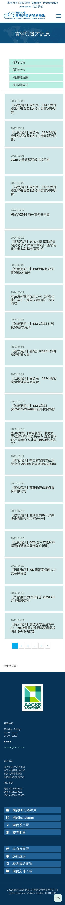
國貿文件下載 (19, 871)
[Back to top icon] (58, 898)
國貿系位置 (17, 825)
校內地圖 (16, 832)
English (36, 2)
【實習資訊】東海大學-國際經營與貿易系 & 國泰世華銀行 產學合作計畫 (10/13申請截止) (33, 245)
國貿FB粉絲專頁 (21, 810)
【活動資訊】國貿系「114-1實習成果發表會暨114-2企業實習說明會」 (33, 108)
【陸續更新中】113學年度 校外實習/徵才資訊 (32, 270)
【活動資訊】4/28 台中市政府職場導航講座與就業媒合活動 (33, 544)
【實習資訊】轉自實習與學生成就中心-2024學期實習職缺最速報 (33, 462)
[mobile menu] (59, 16)
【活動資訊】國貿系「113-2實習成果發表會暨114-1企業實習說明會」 (33, 136)
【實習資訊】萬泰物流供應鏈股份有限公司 (32, 489)
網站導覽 (25, 2)
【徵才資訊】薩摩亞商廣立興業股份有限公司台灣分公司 (32, 516)
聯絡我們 (38, 6)
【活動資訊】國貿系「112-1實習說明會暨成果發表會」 (33, 380)
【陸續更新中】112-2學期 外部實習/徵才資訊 (32, 325)
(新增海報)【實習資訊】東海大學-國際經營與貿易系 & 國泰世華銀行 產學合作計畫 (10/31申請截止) (33, 438)
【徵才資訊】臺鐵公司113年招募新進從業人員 (34, 352)
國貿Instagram (20, 817)
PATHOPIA (50, 893)
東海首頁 (12, 2)
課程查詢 (16, 856)
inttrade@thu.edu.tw (14, 747)
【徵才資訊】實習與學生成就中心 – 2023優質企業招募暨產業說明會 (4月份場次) (33, 628)
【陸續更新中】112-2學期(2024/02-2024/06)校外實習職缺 (33, 407)
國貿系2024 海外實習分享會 (30, 214)
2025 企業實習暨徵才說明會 (30, 160)
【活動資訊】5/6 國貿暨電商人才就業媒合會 (34, 571)
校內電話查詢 (19, 863)
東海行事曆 (17, 849)
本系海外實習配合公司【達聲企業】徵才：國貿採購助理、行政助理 (32, 300)
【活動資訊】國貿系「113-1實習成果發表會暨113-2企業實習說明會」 (33, 190)
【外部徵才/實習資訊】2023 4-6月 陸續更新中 (33, 598)
